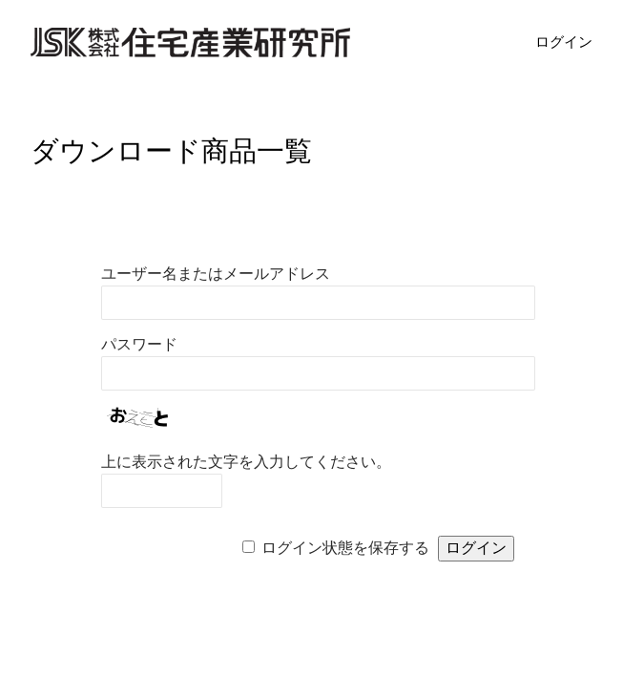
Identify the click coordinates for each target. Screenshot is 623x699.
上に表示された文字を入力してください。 (246, 462)
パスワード (139, 344)
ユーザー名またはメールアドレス (215, 273)
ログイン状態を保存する (345, 548)
